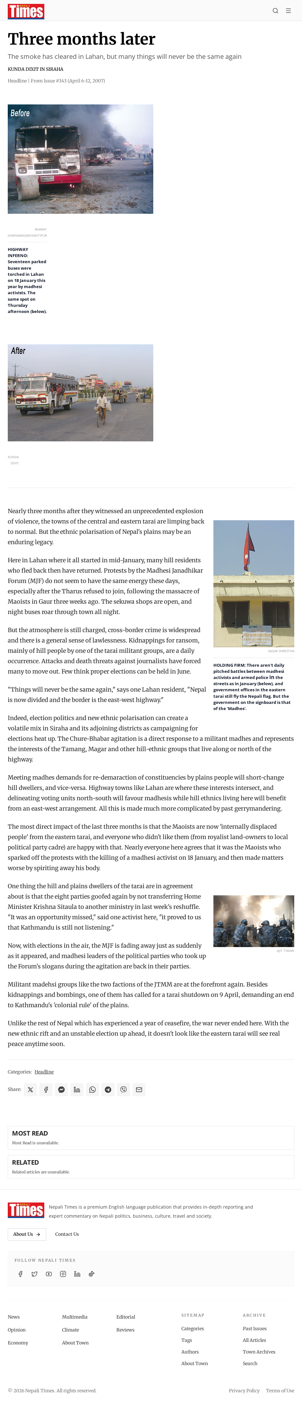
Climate (70, 1330)
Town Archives (259, 1352)
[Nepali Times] (26, 1210)
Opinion (17, 1330)
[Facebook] (20, 1274)
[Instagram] (63, 1274)
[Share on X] (30, 1089)
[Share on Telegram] (108, 1089)
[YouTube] (49, 1274)
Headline (44, 1072)
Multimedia (75, 1317)
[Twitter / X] (34, 1274)
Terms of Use (280, 1391)
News (14, 1317)
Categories (192, 1329)
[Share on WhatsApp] (92, 1089)
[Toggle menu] (288, 11)
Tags (186, 1340)
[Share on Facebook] (45, 1089)
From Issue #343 (68, 81)
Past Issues (255, 1329)
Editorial (125, 1317)
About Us (27, 1234)
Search (250, 1363)
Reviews (125, 1330)
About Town (75, 1343)
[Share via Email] (139, 1089)
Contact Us (67, 1234)
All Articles (254, 1340)
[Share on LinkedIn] (76, 1089)
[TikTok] (91, 1274)
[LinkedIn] (77, 1274)
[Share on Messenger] (61, 1089)
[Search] (275, 11)
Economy (18, 1343)
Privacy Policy (244, 1391)
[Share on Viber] (123, 1089)
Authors (190, 1352)
